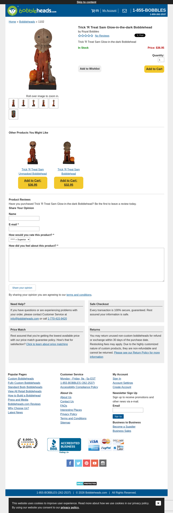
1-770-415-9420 (57, 318)
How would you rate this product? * (31, 235)
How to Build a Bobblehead (24, 395)
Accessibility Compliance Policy (79, 387)
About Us (65, 397)
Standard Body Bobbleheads (25, 387)
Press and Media (18, 399)
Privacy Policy (68, 414)
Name (12, 214)
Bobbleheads (27, 21)
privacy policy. (70, 507)
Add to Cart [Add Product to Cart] (154, 69)
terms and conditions (79, 294)
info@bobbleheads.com (24, 318)
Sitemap (65, 422)
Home (12, 21)
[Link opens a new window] (149, 10)
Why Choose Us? (18, 408)
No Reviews (102, 35)
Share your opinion (22, 287)
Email (116, 405)
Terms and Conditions (73, 418)
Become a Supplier (124, 426)
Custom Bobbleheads (21, 378)
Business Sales (122, 430)
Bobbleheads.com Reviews (24, 404)
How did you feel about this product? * (33, 245)
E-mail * (14, 224)
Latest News (15, 412)
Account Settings (123, 382)
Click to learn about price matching (47, 344)
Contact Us (67, 401)
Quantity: (158, 55)
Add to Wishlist (90, 68)
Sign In (117, 378)
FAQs (63, 405)
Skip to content (86, 2)
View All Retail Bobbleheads (25, 391)
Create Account (122, 387)
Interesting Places (71, 410)
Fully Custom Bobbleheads (24, 382)
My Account (109, 10)
